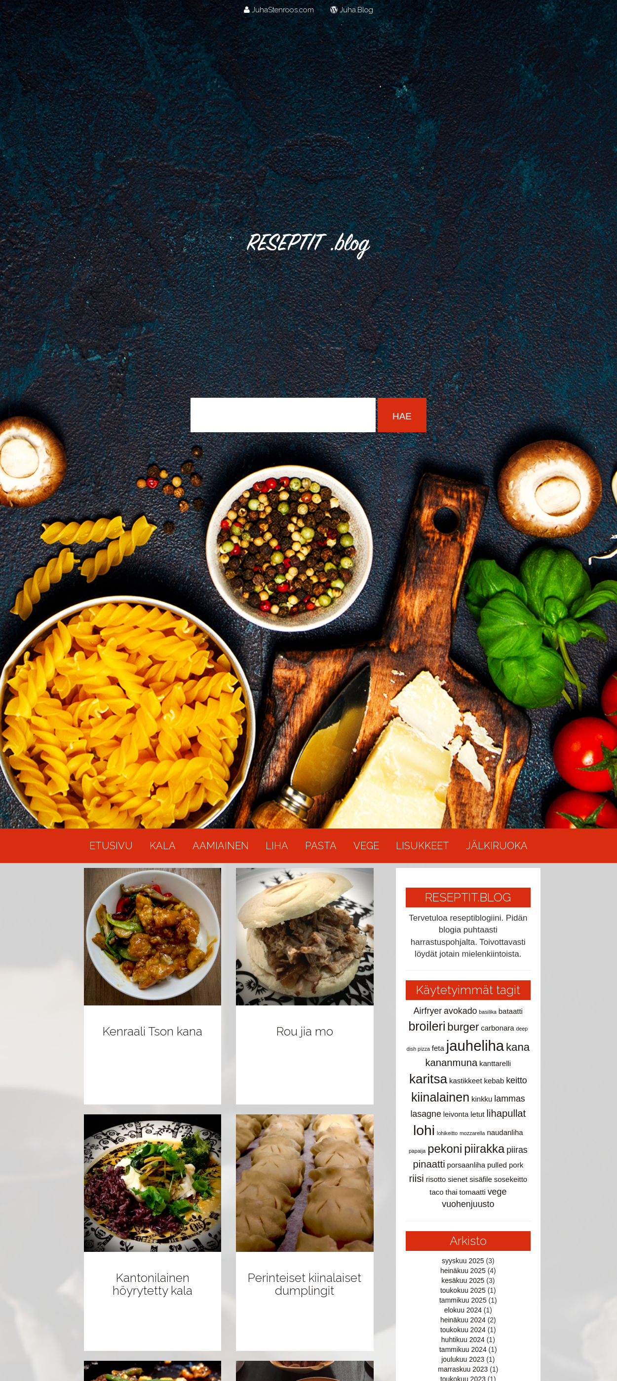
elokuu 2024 (463, 1310)
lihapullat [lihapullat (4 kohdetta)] (506, 1113)
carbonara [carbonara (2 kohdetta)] (497, 1028)
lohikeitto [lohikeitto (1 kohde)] (447, 1133)
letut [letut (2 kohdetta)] (477, 1114)
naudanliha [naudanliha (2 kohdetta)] (505, 1132)
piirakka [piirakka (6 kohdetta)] (484, 1148)
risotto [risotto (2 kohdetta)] (436, 1179)
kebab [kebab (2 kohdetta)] (494, 1080)
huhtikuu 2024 (463, 1340)
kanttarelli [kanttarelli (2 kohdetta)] (495, 1063)
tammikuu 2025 (463, 1300)
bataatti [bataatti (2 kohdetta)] (511, 1011)
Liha (277, 846)
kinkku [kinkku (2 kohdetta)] (481, 1099)
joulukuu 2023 (462, 1359)
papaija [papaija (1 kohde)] (417, 1151)
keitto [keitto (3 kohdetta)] (516, 1080)
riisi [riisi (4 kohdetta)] (416, 1178)
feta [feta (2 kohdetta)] (438, 1048)
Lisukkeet (422, 846)
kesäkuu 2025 (462, 1280)
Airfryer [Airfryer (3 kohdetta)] (428, 1011)
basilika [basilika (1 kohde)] (488, 1012)
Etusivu (111, 846)
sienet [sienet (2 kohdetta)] (457, 1179)
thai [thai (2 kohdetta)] (451, 1192)
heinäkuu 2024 (463, 1320)
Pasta (321, 846)
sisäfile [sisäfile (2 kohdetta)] (480, 1179)
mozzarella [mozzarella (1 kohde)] (472, 1133)
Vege (366, 846)
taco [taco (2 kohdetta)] (436, 1192)
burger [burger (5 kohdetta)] (463, 1027)
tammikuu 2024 (463, 1349)
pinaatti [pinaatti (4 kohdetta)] (429, 1164)
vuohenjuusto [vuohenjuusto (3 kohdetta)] (468, 1204)
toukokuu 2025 (463, 1290)
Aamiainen (221, 846)
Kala (163, 846)
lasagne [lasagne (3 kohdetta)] (425, 1114)
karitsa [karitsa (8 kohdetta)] (428, 1078)
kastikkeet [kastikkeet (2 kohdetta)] (465, 1080)
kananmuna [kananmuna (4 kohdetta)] (451, 1062)
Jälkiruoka (497, 846)
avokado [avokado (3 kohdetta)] (460, 1011)
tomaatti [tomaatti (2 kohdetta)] (473, 1192)
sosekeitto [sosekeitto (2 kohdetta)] (510, 1179)
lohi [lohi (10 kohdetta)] (424, 1130)
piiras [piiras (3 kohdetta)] (517, 1150)
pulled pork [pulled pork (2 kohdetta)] (505, 1165)
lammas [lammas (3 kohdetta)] (509, 1099)
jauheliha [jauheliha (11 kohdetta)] (475, 1045)
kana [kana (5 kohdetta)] (518, 1047)
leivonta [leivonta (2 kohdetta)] (456, 1114)
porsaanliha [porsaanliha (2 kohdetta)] (466, 1165)
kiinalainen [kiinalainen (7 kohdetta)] (440, 1097)
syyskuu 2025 (463, 1261)
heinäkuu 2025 (463, 1271)
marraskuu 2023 (463, 1369)
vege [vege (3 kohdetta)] (497, 1192)
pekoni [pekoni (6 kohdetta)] (444, 1148)
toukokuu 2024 (463, 1330)
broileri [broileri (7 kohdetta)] (426, 1026)
